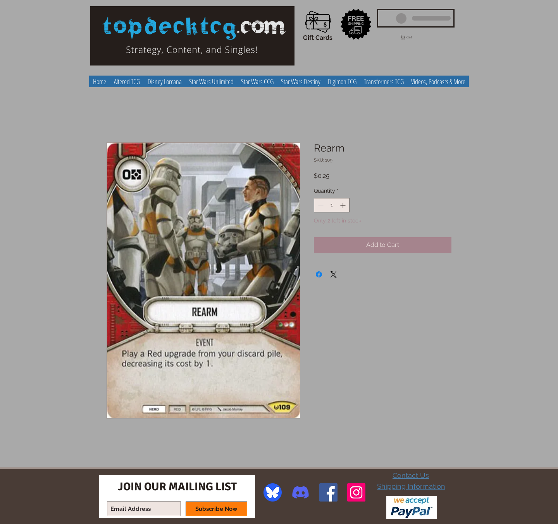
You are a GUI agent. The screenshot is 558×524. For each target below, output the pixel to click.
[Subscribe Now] (216, 509)
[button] (413, 37)
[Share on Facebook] (319, 274)
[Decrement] (320, 205)
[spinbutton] (332, 205)
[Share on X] (333, 274)
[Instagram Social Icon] (356, 492)
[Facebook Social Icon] (328, 492)
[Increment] (343, 205)
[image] (273, 492)
